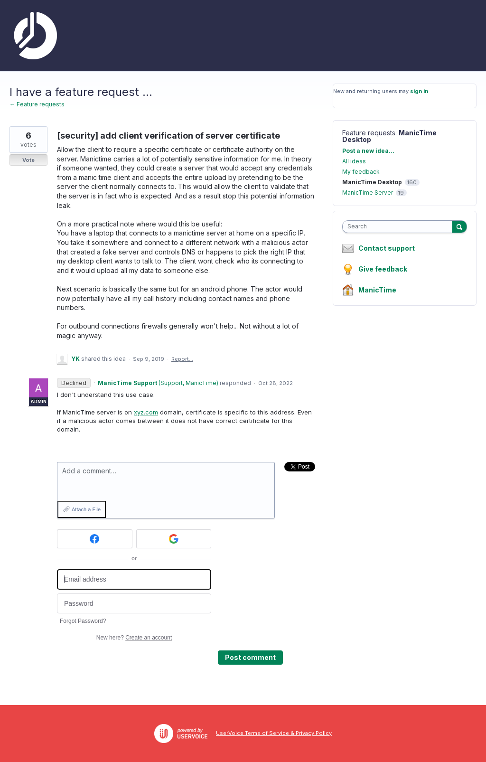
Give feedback (382, 269)
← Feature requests (37, 104)
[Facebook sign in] (94, 538)
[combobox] (399, 226)
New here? (134, 637)
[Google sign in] (174, 538)
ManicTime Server (367, 192)
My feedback (361, 171)
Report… (182, 359)
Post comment (250, 657)
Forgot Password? (83, 621)
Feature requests (368, 133)
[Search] (459, 226)
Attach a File (86, 509)
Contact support (386, 248)
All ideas (354, 161)
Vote (28, 160)
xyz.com (146, 412)
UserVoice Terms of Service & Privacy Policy (274, 733)
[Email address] (134, 579)
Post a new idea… (368, 150)
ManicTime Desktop (372, 182)
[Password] (134, 603)
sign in (419, 91)
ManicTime (377, 290)
